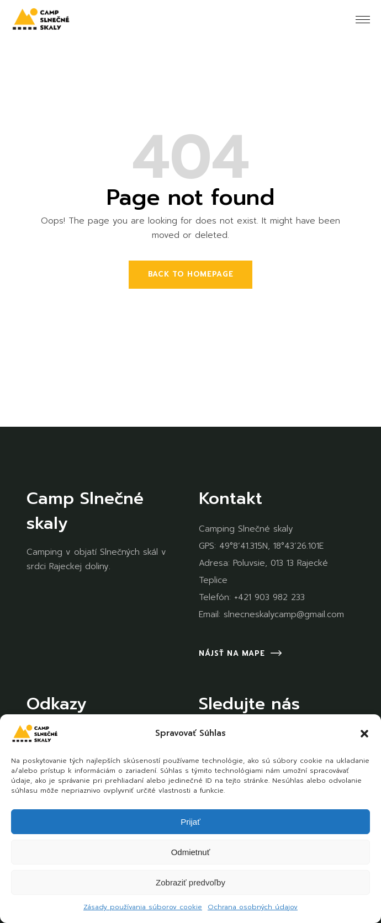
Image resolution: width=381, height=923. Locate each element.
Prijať (190, 821)
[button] (364, 733)
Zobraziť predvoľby (190, 882)
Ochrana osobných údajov (253, 907)
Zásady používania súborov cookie (142, 907)
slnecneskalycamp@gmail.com (284, 614)
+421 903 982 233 (269, 597)
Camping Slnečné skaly (246, 529)
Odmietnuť (190, 852)
